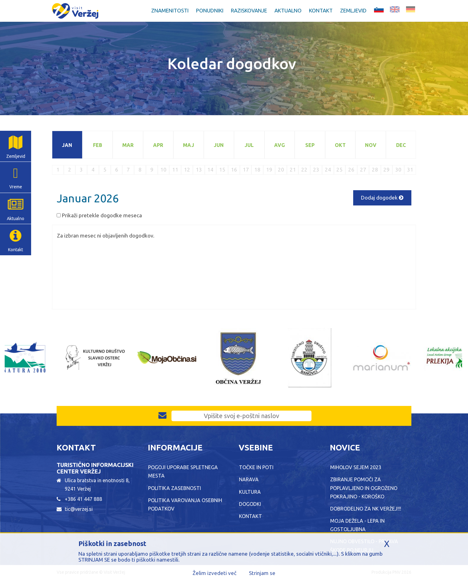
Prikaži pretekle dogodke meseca (102, 215)
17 (246, 169)
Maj (188, 145)
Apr (158, 145)
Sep (310, 145)
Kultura (250, 492)
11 (175, 169)
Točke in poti (256, 467)
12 (187, 169)
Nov (371, 145)
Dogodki (250, 504)
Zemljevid (353, 10)
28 (375, 169)
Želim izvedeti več (214, 573)
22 (304, 169)
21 (293, 169)
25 (339, 169)
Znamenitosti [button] (170, 10)
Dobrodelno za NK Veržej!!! (365, 508)
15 (222, 169)
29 (386, 169)
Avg (279, 145)
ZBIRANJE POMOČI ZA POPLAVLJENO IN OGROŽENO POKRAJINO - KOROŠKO (363, 488)
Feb (97, 145)
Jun (219, 145)
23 (316, 169)
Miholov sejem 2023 (355, 467)
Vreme (15, 186)
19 (269, 169)
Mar (127, 145)
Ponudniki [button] (209, 10)
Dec (401, 145)
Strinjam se (262, 573)
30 (398, 169)
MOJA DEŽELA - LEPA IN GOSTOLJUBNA (357, 525)
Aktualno (15, 218)
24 (328, 169)
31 (410, 169)
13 (199, 169)
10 (163, 169)
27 (363, 169)
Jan (67, 145)
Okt (340, 145)
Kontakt (321, 10)
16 (234, 169)
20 (281, 169)
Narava (249, 479)
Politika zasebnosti (174, 488)
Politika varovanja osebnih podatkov (185, 504)
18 (257, 169)
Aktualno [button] (288, 10)
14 (210, 169)
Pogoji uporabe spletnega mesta (183, 471)
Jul (249, 145)
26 (351, 169)
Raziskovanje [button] (249, 10)
